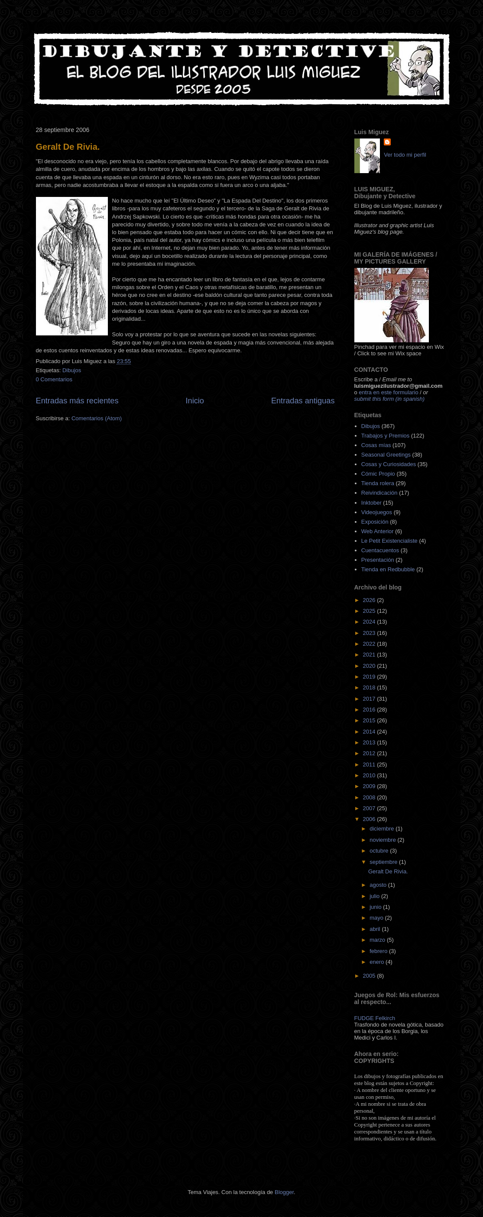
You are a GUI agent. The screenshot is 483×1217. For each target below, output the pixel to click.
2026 (370, 600)
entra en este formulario (388, 392)
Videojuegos (376, 512)
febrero (379, 951)
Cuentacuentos (380, 550)
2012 (370, 753)
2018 (370, 687)
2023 (370, 633)
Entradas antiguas (303, 400)
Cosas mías (376, 445)
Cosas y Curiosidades (388, 464)
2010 (370, 775)
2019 (370, 676)
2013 (370, 742)
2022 (370, 644)
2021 (370, 654)
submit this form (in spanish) (389, 399)
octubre (380, 850)
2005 (370, 975)
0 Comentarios (54, 379)
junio (376, 907)
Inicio (194, 400)
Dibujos (71, 370)
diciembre (382, 828)
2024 (370, 621)
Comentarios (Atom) (96, 418)
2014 (370, 731)
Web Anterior (377, 531)
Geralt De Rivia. (68, 146)
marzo (378, 940)
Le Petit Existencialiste (389, 541)
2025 (370, 611)
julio (375, 896)
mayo (377, 917)
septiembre (384, 862)
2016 (370, 709)
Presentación (377, 560)
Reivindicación (379, 492)
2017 (370, 698)
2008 (370, 797)
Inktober (371, 502)
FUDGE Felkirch (374, 1018)
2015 (370, 720)
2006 (370, 819)
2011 (370, 764)
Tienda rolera (377, 483)
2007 (370, 808)
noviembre (383, 840)
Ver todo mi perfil (405, 154)
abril (376, 929)
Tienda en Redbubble (388, 569)
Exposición (375, 521)
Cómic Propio (378, 473)
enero (378, 962)
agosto (379, 885)
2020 (370, 666)
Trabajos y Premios (385, 435)
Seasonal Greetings (386, 454)
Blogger (284, 1192)
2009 (370, 786)
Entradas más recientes (77, 400)
